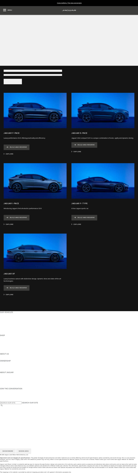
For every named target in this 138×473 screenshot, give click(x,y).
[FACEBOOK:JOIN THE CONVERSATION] (6, 398)
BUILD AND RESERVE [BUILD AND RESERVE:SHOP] (9, 340)
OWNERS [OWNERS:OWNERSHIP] (4, 363)
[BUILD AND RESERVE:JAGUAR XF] (16, 288)
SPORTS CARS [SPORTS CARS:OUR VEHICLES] (6, 321)
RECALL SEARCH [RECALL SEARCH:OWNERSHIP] (7, 370)
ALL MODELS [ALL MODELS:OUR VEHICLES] (5, 315)
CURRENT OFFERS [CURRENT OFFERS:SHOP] (8, 338)
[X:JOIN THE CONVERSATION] (1, 400)
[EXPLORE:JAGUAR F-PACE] (8, 154)
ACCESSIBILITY (6, 420)
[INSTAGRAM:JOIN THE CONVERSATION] (6, 391)
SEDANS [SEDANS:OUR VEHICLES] (3, 324)
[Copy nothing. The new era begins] (69, 3)
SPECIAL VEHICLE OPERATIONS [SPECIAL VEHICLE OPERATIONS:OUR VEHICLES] (13, 326)
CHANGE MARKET (7, 408)
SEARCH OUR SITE (30, 403)
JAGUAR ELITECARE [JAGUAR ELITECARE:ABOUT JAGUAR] (8, 377)
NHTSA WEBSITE (7, 410)
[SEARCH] (1, 405)
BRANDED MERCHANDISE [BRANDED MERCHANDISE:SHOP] (11, 352)
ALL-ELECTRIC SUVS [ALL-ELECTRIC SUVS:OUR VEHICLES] (9, 319)
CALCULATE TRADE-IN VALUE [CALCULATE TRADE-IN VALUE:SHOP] (12, 349)
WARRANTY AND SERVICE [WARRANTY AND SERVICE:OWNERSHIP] (11, 368)
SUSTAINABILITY (7, 358)
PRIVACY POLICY (7, 413)
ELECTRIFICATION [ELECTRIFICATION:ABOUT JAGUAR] (7, 379)
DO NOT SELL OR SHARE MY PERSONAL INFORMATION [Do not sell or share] (23, 415)
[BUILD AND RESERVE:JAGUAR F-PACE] (16, 147)
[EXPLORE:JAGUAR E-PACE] (76, 152)
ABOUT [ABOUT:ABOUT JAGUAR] (3, 375)
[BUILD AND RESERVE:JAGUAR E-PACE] (84, 145)
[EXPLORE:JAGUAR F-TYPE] (76, 224)
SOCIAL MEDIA (6, 422)
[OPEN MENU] (7, 10)
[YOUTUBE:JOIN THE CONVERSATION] (5, 396)
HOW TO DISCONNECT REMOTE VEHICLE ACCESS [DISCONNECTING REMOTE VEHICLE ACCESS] (21, 426)
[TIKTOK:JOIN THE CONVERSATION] (4, 393)
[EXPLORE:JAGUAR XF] (8, 295)
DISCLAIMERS (6, 424)
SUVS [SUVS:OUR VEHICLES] (2, 317)
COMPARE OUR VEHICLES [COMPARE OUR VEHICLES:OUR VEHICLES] (11, 331)
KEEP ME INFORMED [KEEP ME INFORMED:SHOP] (9, 345)
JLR (1, 356)
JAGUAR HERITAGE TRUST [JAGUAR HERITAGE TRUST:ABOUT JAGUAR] (11, 384)
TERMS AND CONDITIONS (11, 417)
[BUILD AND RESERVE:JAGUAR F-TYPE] (84, 217)
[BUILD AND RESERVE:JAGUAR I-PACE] (16, 217)
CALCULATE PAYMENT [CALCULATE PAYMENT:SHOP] (9, 347)
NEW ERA (4, 333)
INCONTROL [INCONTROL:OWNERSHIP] (5, 365)
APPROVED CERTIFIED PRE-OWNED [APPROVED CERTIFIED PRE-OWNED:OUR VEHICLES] (15, 328)
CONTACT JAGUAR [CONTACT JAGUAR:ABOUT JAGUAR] (8, 382)
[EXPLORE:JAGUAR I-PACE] (8, 224)
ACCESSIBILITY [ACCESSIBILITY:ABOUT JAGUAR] (6, 386)
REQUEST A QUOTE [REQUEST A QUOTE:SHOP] (8, 342)
